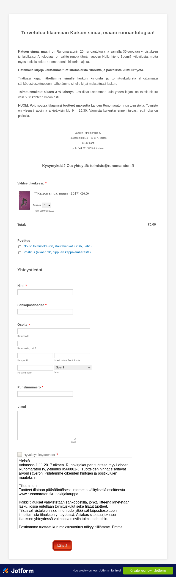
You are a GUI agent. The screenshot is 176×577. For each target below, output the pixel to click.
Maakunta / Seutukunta (67, 360)
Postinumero (24, 372)
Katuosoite (23, 336)
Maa (57, 372)
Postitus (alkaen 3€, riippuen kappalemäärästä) (57, 252)
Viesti (21, 407)
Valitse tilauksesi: (32, 183)
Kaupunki (22, 360)
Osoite (23, 324)
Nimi (22, 285)
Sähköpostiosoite (32, 305)
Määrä (37, 205)
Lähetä (62, 545)
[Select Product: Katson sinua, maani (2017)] (35, 193)
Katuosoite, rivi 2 (26, 348)
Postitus (23, 240)
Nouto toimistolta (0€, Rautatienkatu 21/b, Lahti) (58, 246)
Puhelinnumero (30, 387)
